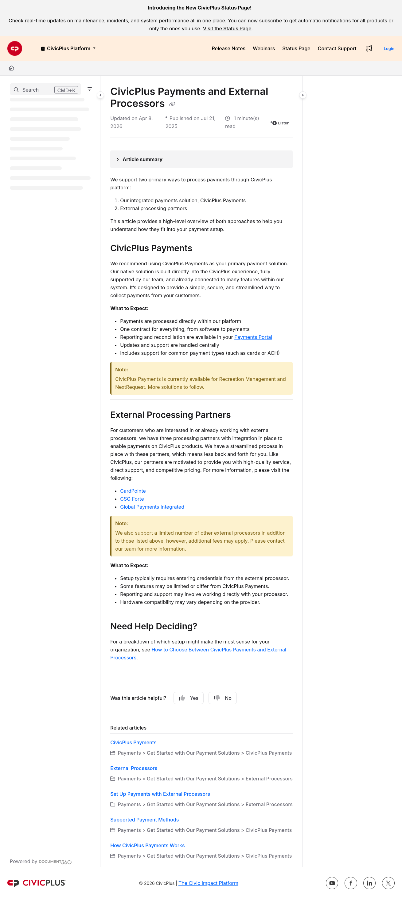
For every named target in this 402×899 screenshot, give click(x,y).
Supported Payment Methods (144, 820)
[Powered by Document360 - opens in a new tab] (41, 861)
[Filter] (89, 89)
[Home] (11, 68)
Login (389, 48)
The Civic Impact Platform (208, 883)
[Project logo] (14, 48)
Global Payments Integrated (152, 507)
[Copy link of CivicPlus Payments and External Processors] (172, 104)
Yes (188, 698)
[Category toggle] (100, 95)
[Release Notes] (229, 48)
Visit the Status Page (227, 28)
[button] (45, 89)
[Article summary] (201, 159)
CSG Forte (132, 499)
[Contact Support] (337, 48)
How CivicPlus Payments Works (147, 845)
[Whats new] (369, 48)
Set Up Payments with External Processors (160, 794)
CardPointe (133, 491)
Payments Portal (253, 337)
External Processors (133, 768)
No (223, 698)
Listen (280, 122)
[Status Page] (296, 48)
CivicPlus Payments (133, 742)
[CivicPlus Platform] (67, 48)
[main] (201, 471)
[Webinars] (264, 48)
